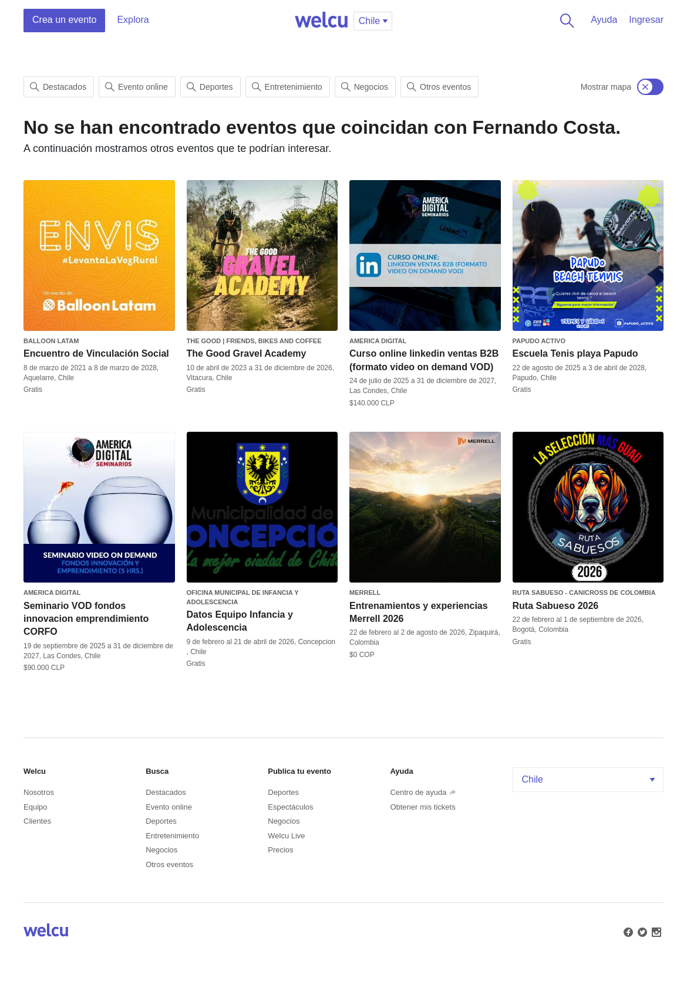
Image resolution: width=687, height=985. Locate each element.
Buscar (564, 20)
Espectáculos (290, 807)
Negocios (364, 87)
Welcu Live (286, 835)
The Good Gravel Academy (247, 353)
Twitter (641, 931)
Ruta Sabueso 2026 (556, 606)
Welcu (321, 20)
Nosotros (38, 792)
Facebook (627, 931)
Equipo (35, 807)
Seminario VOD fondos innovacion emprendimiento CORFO (86, 619)
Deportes (210, 87)
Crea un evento (64, 20)
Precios (280, 849)
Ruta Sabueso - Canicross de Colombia (584, 592)
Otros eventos (439, 87)
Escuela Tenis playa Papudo (575, 353)
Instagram (655, 931)
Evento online (136, 87)
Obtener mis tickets (422, 807)
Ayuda (604, 20)
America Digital (377, 340)
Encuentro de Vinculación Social (96, 353)
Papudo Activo (539, 340)
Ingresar (646, 20)
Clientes (37, 821)
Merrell (364, 592)
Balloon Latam (51, 340)
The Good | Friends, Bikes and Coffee (254, 340)
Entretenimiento (287, 87)
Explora (133, 20)
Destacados (58, 87)
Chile (590, 779)
